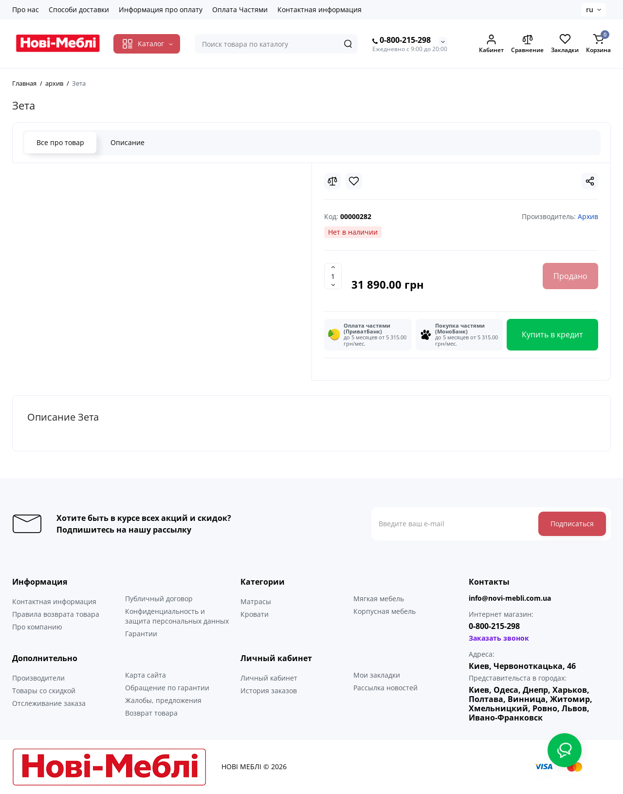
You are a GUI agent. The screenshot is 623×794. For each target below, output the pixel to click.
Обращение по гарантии (167, 687)
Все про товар (60, 142)
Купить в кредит (552, 334)
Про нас (25, 9)
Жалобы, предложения (163, 700)
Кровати (254, 614)
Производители (38, 678)
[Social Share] (590, 181)
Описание (127, 142)
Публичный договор (159, 598)
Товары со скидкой (43, 690)
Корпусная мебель (384, 611)
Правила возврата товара (55, 614)
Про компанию (37, 626)
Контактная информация (319, 9)
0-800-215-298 (401, 40)
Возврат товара (151, 713)
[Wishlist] (354, 181)
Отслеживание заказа (49, 703)
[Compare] (332, 181)
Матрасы (255, 601)
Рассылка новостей (385, 687)
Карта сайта (145, 675)
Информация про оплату (160, 9)
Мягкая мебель (378, 598)
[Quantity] (333, 276)
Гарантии (141, 633)
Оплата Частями (240, 9)
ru (589, 9)
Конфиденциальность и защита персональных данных (177, 616)
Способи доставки (79, 9)
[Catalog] (146, 44)
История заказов (268, 690)
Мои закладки (376, 675)
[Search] (348, 44)
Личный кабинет (268, 678)
